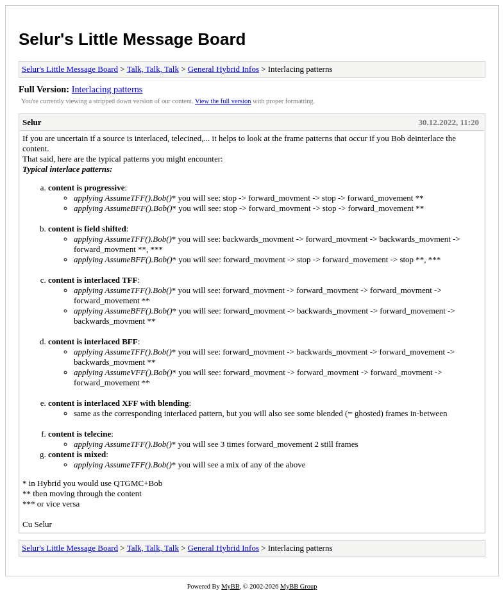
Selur (32, 122)
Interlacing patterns (107, 89)
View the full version (223, 101)
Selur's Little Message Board (132, 39)
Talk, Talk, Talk (153, 69)
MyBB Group (298, 586)
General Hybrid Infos (223, 69)
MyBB (230, 586)
